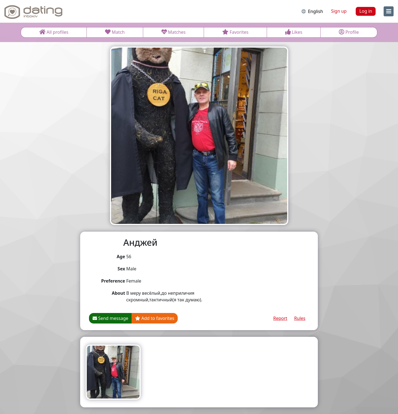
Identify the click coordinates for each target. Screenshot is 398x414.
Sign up (339, 11)
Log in (365, 11)
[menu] (389, 11)
